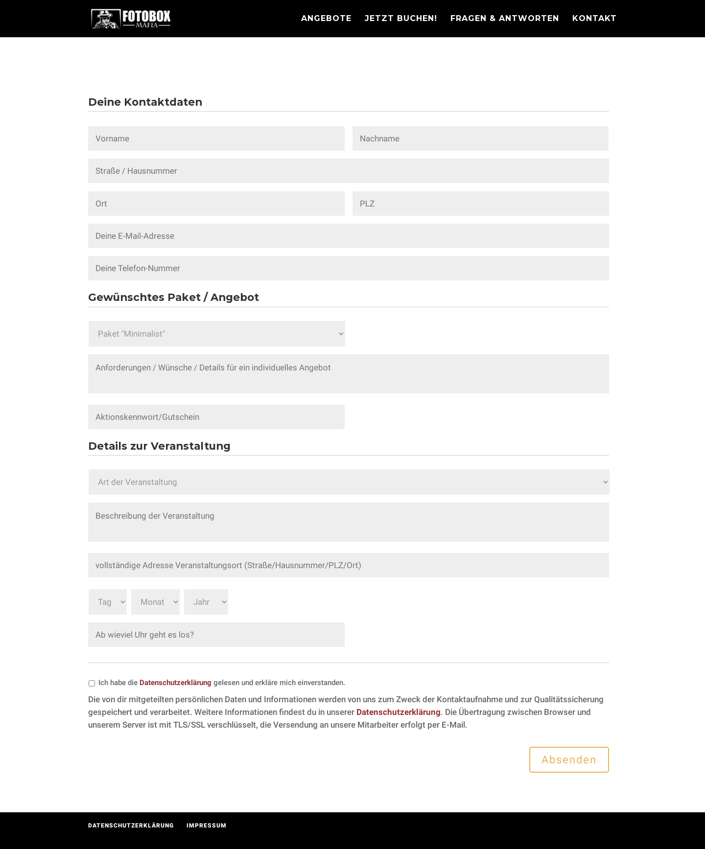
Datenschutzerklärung (176, 682)
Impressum (207, 825)
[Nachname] (480, 138)
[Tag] (108, 602)
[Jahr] (206, 602)
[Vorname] (216, 138)
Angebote (326, 19)
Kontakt (594, 19)
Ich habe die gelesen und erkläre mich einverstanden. (221, 682)
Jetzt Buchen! (401, 19)
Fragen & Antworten (504, 19)
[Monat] (155, 602)
